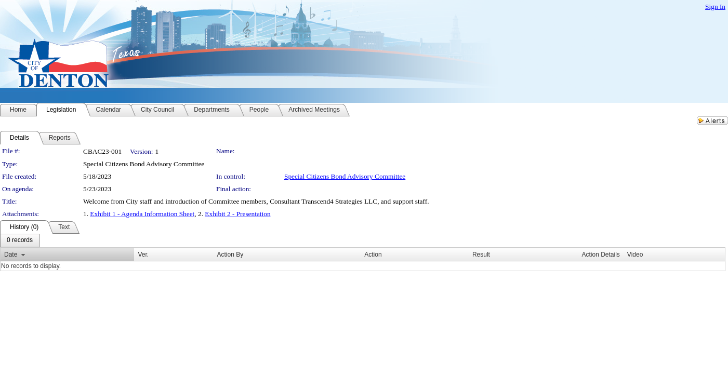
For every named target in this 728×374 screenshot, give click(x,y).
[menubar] (19, 240)
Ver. (143, 254)
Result (481, 254)
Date (10, 254)
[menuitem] (20, 240)
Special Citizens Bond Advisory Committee (344, 176)
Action (372, 254)
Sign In (715, 6)
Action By (230, 254)
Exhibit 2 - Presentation (237, 214)
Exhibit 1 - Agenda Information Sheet (142, 214)
